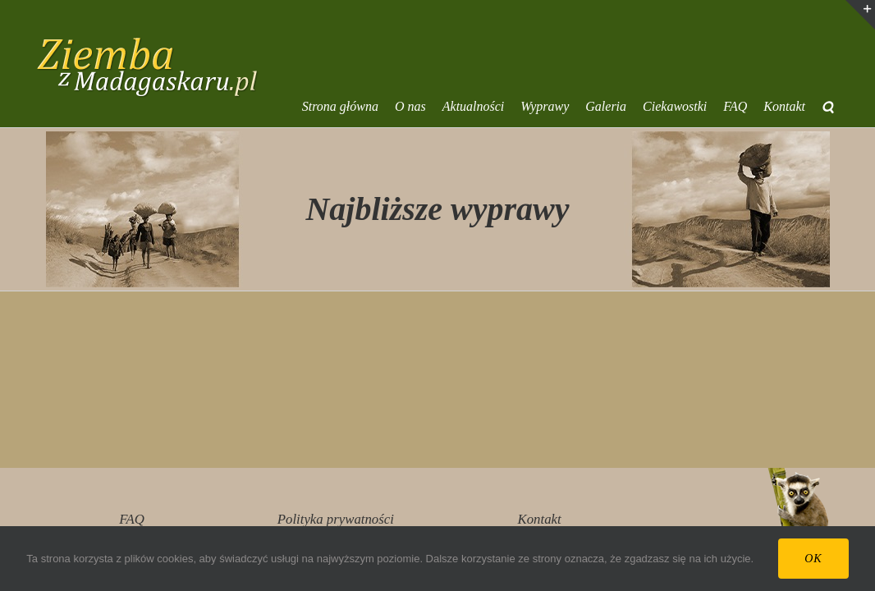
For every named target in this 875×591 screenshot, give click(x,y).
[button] (844, 106)
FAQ (131, 519)
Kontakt (539, 519)
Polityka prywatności (335, 519)
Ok (813, 558)
